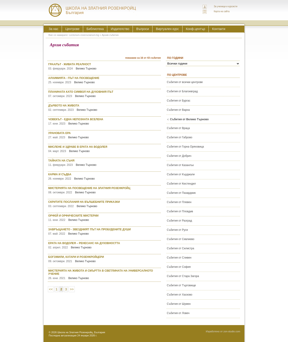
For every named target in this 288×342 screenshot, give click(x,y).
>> (72, 289)
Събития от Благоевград (182, 91)
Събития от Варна (178, 109)
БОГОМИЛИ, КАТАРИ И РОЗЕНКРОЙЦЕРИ (104, 259)
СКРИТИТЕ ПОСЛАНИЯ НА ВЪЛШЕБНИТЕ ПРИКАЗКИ (104, 204)
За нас (54, 29)
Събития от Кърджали (181, 174)
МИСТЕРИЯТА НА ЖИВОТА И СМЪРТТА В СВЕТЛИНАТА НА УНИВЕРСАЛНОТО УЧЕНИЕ (104, 274)
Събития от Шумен (179, 303)
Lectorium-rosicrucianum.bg (84, 35)
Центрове (72, 29)
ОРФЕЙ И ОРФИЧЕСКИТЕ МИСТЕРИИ (104, 218)
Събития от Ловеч (178, 313)
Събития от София (179, 266)
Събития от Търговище (181, 285)
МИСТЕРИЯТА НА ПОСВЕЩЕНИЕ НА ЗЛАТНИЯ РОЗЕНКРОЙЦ (104, 190)
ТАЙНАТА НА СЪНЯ (104, 162)
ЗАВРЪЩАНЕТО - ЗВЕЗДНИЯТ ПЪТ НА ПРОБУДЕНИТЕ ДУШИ (104, 231)
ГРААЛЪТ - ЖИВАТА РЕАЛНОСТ (104, 66)
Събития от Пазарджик (181, 192)
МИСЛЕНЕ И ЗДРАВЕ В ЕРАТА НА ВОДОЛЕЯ (104, 149)
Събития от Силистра (180, 248)
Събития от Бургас (178, 100)
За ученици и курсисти (225, 6)
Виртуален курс (167, 29)
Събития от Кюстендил (181, 183)
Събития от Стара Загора (183, 276)
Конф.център (195, 29)
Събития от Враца (178, 128)
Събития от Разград (179, 220)
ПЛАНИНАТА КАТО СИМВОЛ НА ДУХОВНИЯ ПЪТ (104, 94)
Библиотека (95, 29)
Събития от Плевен (179, 202)
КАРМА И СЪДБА (104, 176)
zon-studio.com (231, 331)
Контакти (218, 29)
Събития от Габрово (179, 137)
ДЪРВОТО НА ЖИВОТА (104, 107)
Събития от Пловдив (180, 211)
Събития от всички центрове (185, 82)
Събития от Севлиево (180, 239)
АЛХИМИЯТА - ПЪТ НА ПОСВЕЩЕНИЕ (104, 80)
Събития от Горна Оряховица (185, 146)
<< (51, 289)
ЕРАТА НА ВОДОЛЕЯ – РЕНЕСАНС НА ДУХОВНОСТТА (104, 245)
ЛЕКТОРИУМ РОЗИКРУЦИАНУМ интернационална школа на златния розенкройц (92, 10)
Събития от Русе (177, 229)
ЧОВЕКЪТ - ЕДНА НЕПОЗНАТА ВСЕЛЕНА (104, 121)
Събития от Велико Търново (189, 119)
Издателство (120, 29)
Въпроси (142, 29)
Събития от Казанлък (180, 165)
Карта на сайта (222, 11)
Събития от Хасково (179, 294)
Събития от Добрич (179, 155)
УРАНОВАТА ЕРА (104, 135)
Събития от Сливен (179, 257)
